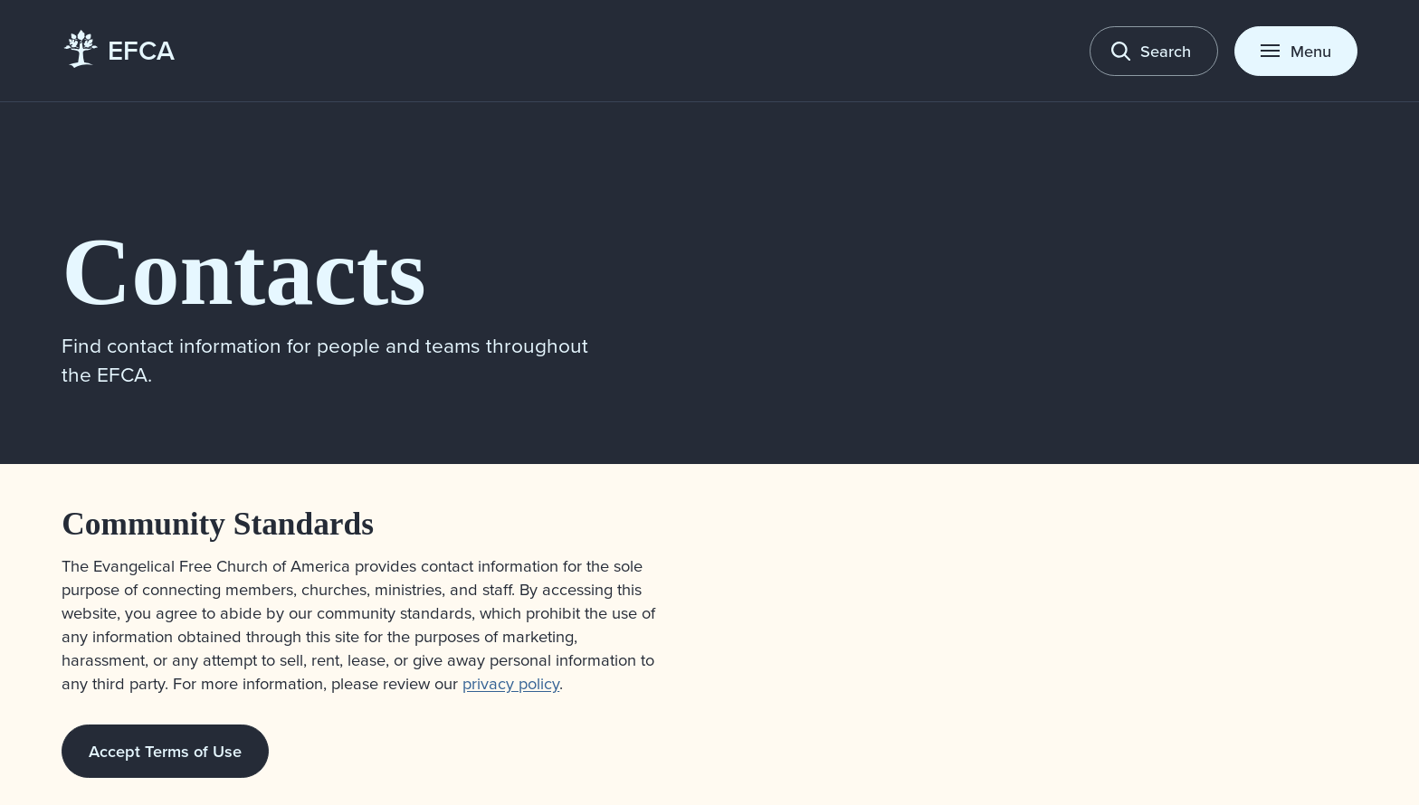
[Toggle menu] (1295, 51)
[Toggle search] (1154, 51)
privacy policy (510, 683)
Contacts (243, 271)
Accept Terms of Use (165, 750)
